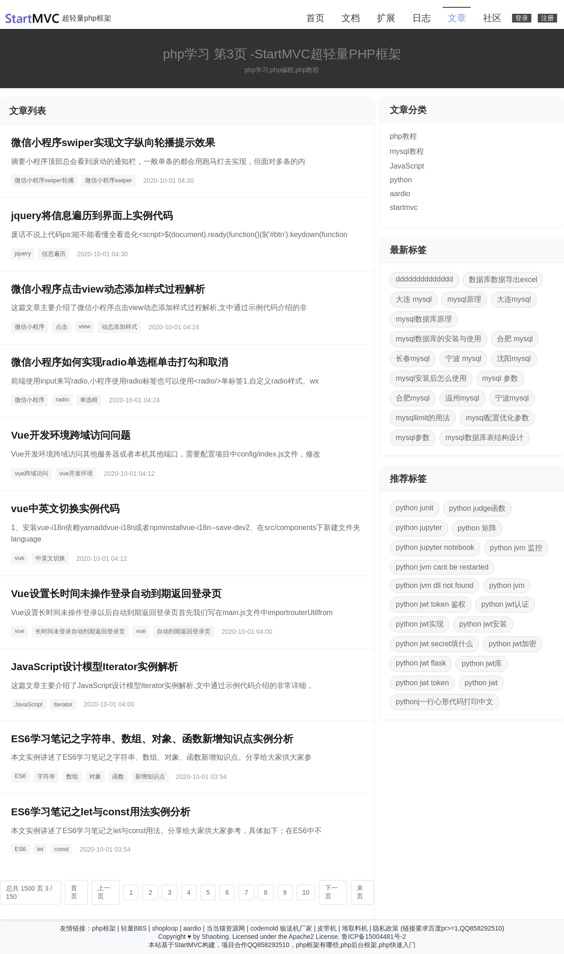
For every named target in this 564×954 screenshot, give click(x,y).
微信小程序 (30, 326)
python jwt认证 (505, 604)
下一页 (331, 892)
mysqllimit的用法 (423, 418)
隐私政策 (386, 928)
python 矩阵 (477, 528)
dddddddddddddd (424, 279)
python (401, 180)
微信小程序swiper (108, 180)
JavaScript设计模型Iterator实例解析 (94, 666)
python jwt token (422, 683)
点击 (62, 326)
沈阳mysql (514, 358)
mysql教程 (407, 151)
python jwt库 (481, 663)
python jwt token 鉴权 (431, 604)
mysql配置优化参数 (497, 418)
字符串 (46, 776)
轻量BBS (134, 928)
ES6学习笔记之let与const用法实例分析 (100, 812)
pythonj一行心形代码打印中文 (444, 702)
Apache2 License (313, 936)
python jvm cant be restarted (442, 567)
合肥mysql (413, 398)
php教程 (403, 136)
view (85, 326)
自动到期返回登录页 (184, 631)
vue (19, 557)
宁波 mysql (463, 358)
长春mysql (413, 358)
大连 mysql (414, 299)
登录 (521, 18)
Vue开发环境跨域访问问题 (71, 435)
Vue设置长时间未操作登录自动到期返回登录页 (116, 593)
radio (62, 399)
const (61, 849)
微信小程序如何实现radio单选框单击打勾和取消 (119, 362)
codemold (264, 928)
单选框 (89, 399)
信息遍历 (54, 253)
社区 (492, 18)
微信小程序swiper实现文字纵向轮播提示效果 (113, 142)
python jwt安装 (483, 624)
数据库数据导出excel (503, 279)
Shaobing (215, 936)
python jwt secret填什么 (434, 644)
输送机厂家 (296, 928)
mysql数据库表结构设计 (484, 437)
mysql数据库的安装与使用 (438, 339)
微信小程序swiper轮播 (44, 180)
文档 (351, 18)
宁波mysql (512, 398)
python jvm (506, 585)
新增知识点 (150, 776)
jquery (23, 253)
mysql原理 (464, 299)
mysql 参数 (500, 378)
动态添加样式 (119, 326)
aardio (400, 194)
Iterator (63, 704)
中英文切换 (50, 558)
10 (306, 892)
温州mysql (462, 398)
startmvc (403, 207)
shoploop (165, 928)
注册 (547, 18)
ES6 (20, 776)
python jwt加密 (512, 644)
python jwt (481, 683)
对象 (95, 776)
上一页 (103, 892)
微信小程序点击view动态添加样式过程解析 (108, 289)
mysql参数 (413, 437)
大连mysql (514, 299)
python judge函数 (477, 508)
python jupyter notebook (435, 547)
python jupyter (419, 527)
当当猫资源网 (225, 928)
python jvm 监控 (516, 548)
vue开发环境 (76, 473)
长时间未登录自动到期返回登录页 (80, 631)
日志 (421, 18)
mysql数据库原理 (424, 319)
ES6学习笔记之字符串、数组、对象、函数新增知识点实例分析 (152, 739)
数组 (72, 776)
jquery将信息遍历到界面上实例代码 (92, 215)
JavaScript (29, 704)
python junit (414, 508)
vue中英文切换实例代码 (65, 508)
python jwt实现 (420, 624)
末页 (360, 892)
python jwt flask (421, 663)
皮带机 (326, 928)
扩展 (386, 18)
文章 (457, 18)
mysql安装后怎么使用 (431, 378)
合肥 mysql (515, 339)
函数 (118, 776)
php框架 (103, 928)
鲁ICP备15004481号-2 (374, 936)
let (40, 849)
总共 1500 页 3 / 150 (29, 892)
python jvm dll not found (434, 585)
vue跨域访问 (31, 473)
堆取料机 (355, 928)
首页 (315, 18)
